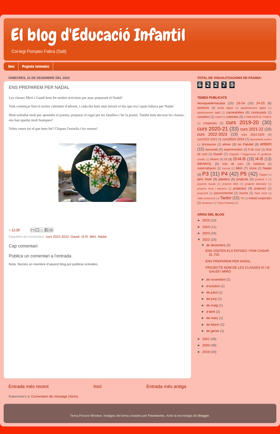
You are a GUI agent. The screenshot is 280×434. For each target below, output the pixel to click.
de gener (213, 331)
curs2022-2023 (207, 139)
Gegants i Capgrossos (242, 154)
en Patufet (245, 144)
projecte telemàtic (256, 183)
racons (243, 193)
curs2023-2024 (233, 139)
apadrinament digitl (208, 112)
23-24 (240, 103)
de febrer (213, 324)
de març (212, 318)
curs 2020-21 (212, 129)
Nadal (102, 236)
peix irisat (204, 179)
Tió (242, 198)
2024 (206, 227)
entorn (265, 144)
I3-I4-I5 (239, 159)
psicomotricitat (223, 193)
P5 (243, 174)
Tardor (225, 198)
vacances (207, 202)
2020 (206, 345)
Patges (263, 174)
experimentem (233, 149)
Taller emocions (206, 198)
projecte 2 (261, 179)
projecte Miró (230, 183)
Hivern (214, 159)
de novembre (216, 279)
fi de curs (254, 149)
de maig (212, 305)
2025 (206, 220)
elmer (227, 144)
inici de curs (233, 164)
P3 (205, 174)
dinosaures (209, 144)
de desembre (216, 245)
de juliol (212, 292)
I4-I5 (84, 236)
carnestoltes (235, 112)
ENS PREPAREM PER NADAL (228, 261)
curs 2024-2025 (253, 134)
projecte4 (202, 193)
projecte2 (260, 188)
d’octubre (213, 286)
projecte (242, 179)
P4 (224, 174)
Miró (93, 236)
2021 (206, 339)
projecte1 (240, 188)
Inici (11, 66)
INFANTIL (204, 164)
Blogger (203, 415)
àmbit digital (225, 107)
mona (252, 168)
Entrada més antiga (166, 386)
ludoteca (259, 164)
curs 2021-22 (251, 129)
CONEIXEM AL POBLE (257, 116)
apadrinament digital (253, 107)
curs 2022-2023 (57, 236)
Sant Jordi (260, 193)
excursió (211, 149)
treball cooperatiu (260, 198)
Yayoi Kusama (225, 202)
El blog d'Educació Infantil (98, 35)
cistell (218, 116)
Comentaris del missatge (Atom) (54, 396)
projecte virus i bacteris (212, 188)
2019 (206, 352)
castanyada (258, 112)
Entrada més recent (29, 386)
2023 (206, 233)
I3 (225, 159)
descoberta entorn (260, 139)
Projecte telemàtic (35, 66)
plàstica (224, 179)
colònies (232, 117)
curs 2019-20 (242, 122)
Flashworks (156, 415)
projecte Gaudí (206, 183)
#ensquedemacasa (211, 103)
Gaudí (75, 236)
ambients (203, 108)
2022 (206, 239)
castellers (203, 117)
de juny (212, 299)
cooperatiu (210, 123)
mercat (226, 168)
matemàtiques (206, 168)
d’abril (211, 311)
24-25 (260, 103)
